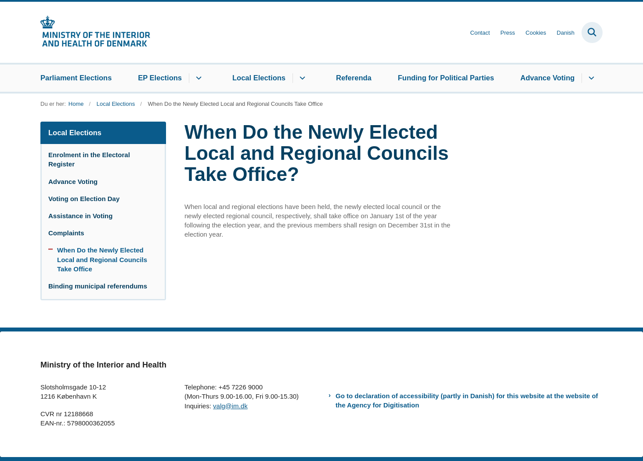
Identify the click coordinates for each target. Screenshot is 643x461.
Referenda (354, 78)
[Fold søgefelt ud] (592, 32)
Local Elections (258, 78)
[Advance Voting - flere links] (590, 78)
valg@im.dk (230, 406)
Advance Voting (547, 78)
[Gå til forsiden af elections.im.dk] (95, 32)
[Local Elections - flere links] (301, 78)
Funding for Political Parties (446, 78)
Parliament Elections (76, 78)
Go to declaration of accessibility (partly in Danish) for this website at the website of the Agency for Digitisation (467, 400)
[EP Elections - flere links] (197, 78)
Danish (565, 33)
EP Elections (160, 78)
